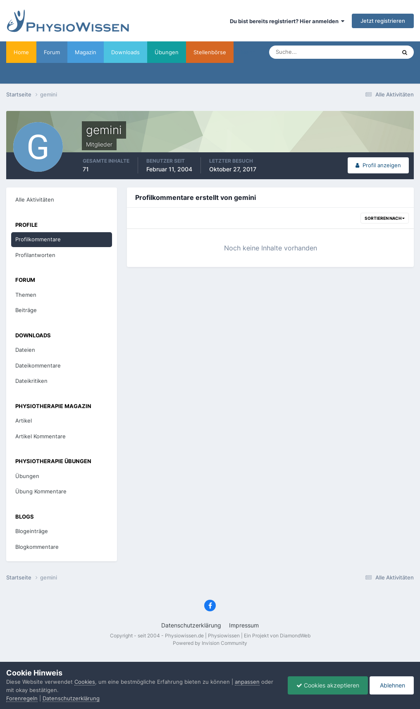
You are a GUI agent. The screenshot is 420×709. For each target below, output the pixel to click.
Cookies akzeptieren (327, 685)
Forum (52, 52)
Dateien (25, 349)
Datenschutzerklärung (191, 625)
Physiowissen (224, 635)
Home (21, 52)
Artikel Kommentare (40, 436)
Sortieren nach (385, 218)
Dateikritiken (31, 380)
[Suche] (306, 52)
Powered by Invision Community (210, 643)
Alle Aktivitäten (34, 199)
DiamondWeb (295, 635)
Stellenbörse (209, 52)
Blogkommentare (37, 546)
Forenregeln (22, 698)
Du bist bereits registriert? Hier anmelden (287, 21)
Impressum (244, 625)
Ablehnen (391, 685)
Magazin (85, 52)
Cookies (84, 681)
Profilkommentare (38, 239)
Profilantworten (35, 255)
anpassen (247, 681)
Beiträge (26, 310)
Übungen (167, 52)
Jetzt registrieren (382, 20)
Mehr (248, 52)
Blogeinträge (31, 531)
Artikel (23, 420)
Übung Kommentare (41, 491)
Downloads (125, 52)
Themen (25, 294)
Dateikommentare (38, 365)
